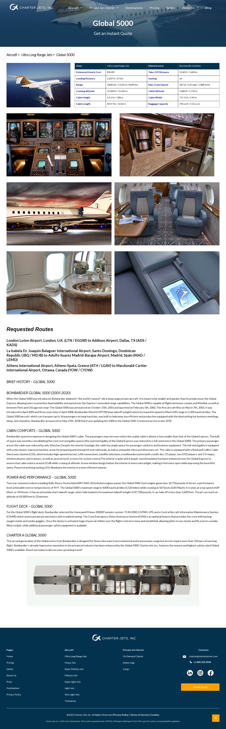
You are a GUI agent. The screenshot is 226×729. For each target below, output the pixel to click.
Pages (10, 649)
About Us (188, 7)
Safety (170, 7)
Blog (208, 7)
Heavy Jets (70, 662)
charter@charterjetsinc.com (203, 656)
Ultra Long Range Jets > (38, 55)
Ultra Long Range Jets (76, 656)
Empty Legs (129, 662)
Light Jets (69, 688)
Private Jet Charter (102, 7)
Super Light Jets (73, 681)
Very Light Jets (72, 694)
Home (10, 656)
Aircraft (73, 7)
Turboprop (70, 700)
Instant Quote (200, 687)
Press (9, 681)
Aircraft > (13, 55)
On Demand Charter (133, 656)
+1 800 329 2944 (200, 662)
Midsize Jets (71, 675)
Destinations (134, 7)
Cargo (126, 669)
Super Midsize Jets (74, 669)
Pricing (154, 7)
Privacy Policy (14, 694)
